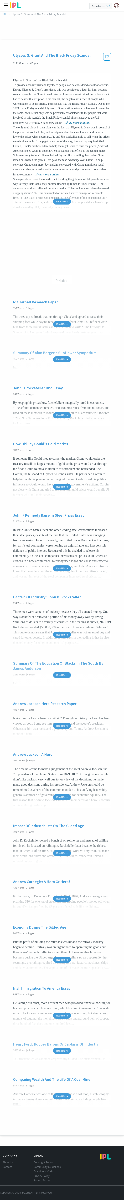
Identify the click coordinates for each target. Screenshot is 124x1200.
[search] (108, 6)
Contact (7, 1167)
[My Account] (118, 5)
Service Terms (42, 1180)
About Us (8, 1162)
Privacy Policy (42, 1176)
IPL (4, 14)
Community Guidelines (47, 1167)
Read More (62, 324)
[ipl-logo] (15, 7)
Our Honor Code (43, 1171)
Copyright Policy (43, 1162)
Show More (62, 201)
